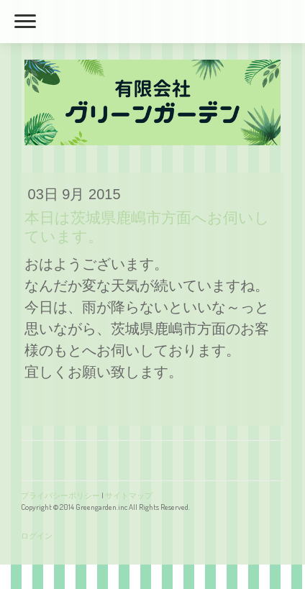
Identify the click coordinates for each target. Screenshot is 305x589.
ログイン (37, 535)
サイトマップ (128, 495)
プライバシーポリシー (60, 495)
